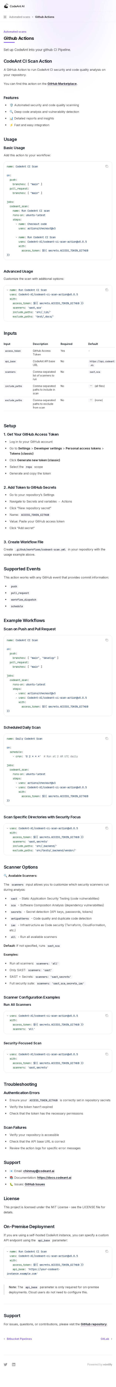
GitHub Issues (35, 1184)
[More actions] (111, 5)
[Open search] (104, 6)
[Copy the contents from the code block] (106, 166)
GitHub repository (94, 1324)
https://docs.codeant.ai (54, 1177)
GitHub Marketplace (62, 84)
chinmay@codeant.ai (38, 1171)
